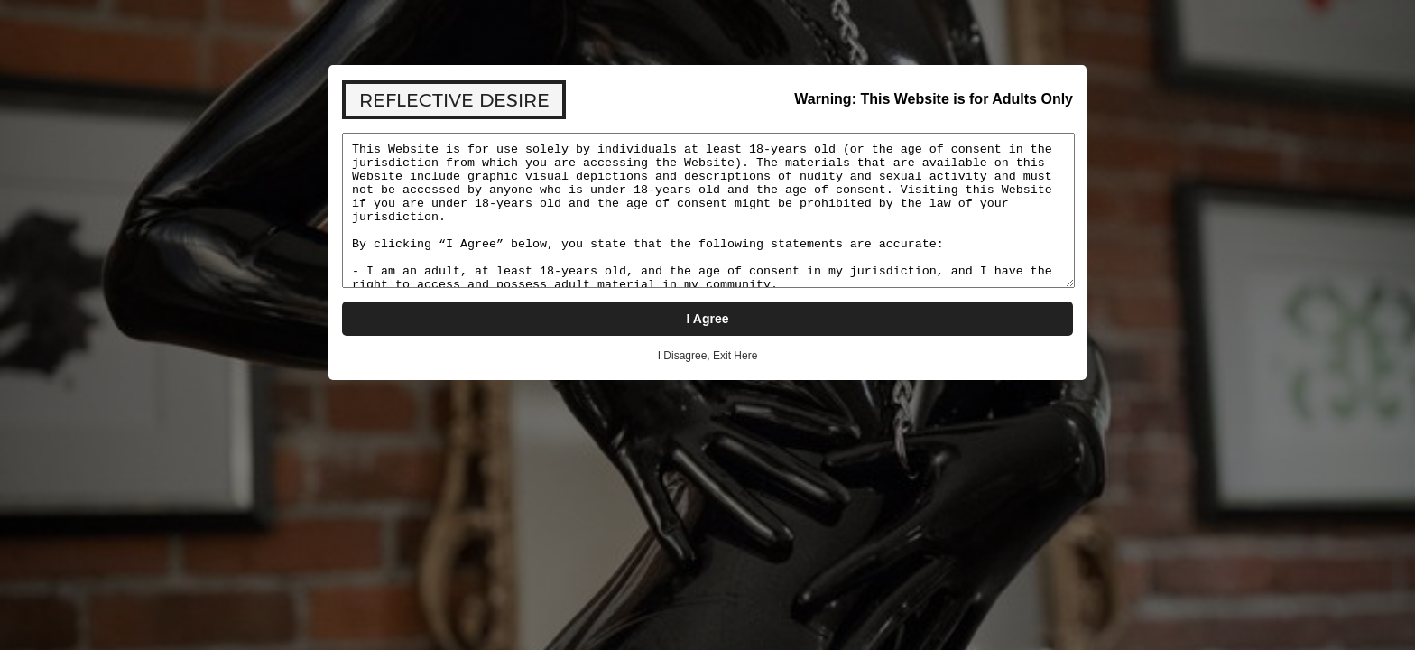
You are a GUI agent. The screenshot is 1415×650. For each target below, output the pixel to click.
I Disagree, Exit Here (708, 355)
